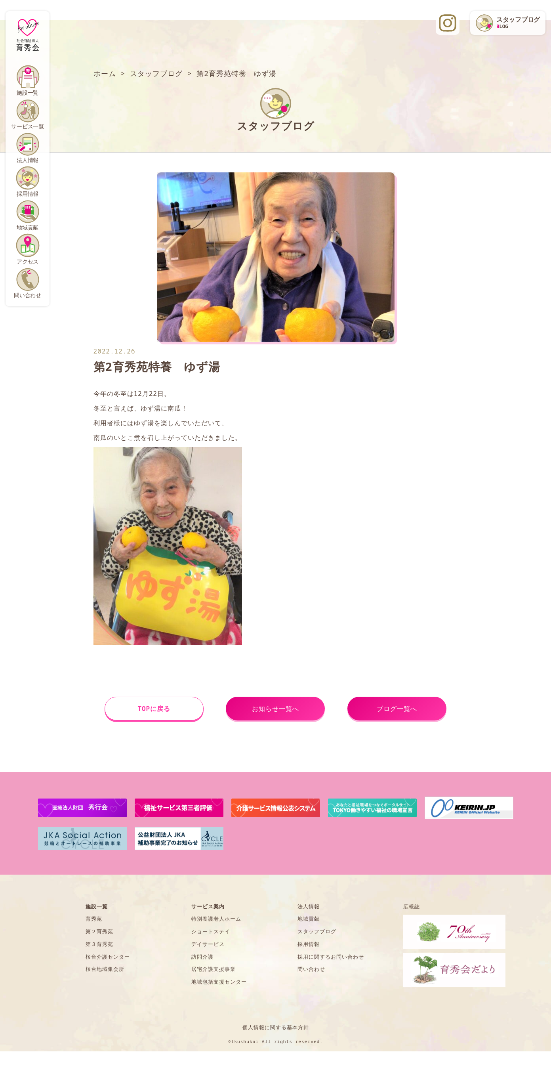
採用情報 (27, 193)
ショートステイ (210, 931)
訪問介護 (202, 956)
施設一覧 (27, 92)
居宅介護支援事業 (213, 969)
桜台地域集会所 (105, 969)
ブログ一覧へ (397, 708)
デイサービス (208, 944)
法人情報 (27, 160)
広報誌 (411, 906)
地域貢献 (27, 227)
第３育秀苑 (99, 944)
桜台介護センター (108, 956)
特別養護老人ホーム (216, 918)
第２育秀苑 (99, 931)
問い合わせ (27, 295)
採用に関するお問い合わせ (330, 956)
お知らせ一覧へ (275, 708)
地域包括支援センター (219, 981)
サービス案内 (208, 906)
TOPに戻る (153, 708)
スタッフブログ (316, 931)
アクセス (27, 261)
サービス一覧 (27, 126)
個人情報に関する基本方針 (275, 1027)
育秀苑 (94, 918)
